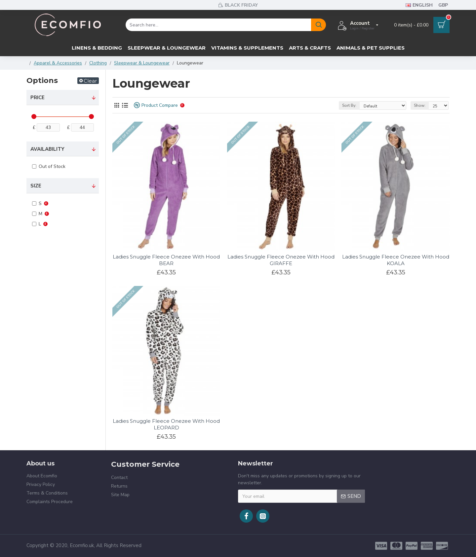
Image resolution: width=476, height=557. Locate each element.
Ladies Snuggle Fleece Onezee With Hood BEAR (166, 260)
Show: (419, 105)
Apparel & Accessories (58, 63)
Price (37, 97)
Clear (90, 81)
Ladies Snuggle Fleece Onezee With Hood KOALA (395, 260)
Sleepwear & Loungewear (142, 63)
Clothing (98, 63)
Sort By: (349, 105)
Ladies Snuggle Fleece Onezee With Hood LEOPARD (166, 424)
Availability (47, 149)
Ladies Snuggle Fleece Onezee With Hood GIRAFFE (281, 260)
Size (35, 185)
